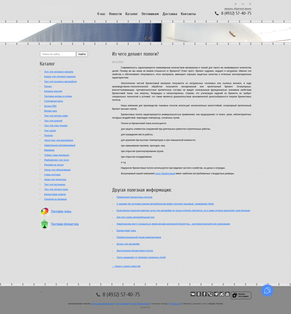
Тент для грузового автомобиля (60, 81)
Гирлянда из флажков (55, 199)
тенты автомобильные (103, 303)
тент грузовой (122, 303)
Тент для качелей (53, 120)
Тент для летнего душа (56, 189)
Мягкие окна (50, 111)
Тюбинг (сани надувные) (56, 155)
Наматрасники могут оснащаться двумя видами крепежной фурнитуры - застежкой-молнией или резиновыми (173, 224)
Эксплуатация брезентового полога (135, 250)
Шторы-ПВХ (50, 106)
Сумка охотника (52, 174)
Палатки (48, 135)
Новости (115, 14)
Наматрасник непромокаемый (59, 145)
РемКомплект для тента (56, 160)
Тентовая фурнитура (65, 224)
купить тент (175, 303)
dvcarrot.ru (145, 307)
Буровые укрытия (53, 91)
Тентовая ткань (61, 211)
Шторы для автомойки (128, 244)
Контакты (188, 14)
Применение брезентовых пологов (134, 197)
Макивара (49, 150)
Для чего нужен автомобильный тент (136, 217)
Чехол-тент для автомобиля (58, 140)
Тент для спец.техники (55, 125)
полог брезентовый (165, 173)
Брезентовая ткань (126, 230)
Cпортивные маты (53, 101)
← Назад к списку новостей (126, 266)
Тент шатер (50, 130)
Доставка (170, 14)
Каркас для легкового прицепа (60, 76)
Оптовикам (150, 14)
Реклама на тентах (54, 165)
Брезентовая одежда (55, 194)
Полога (48, 86)
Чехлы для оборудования (57, 170)
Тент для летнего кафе (56, 115)
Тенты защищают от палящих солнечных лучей (141, 257)
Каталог (131, 14)
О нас (101, 14)
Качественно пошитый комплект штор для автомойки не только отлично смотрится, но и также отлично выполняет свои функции (183, 210)
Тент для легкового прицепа (58, 71)
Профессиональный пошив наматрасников (139, 237)
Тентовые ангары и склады (58, 96)
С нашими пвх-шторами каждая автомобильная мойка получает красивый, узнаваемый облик (165, 204)
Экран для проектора (55, 179)
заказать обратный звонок (237, 8)
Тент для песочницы (54, 184)
